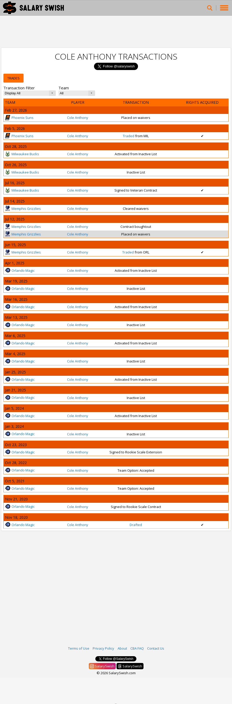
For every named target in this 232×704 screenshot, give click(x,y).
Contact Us (155, 648)
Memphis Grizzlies (23, 208)
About (122, 648)
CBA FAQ (137, 648)
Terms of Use (78, 648)
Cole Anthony (77, 117)
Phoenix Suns (19, 117)
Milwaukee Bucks (22, 154)
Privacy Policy (103, 648)
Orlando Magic (20, 270)
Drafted (136, 524)
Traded (128, 136)
